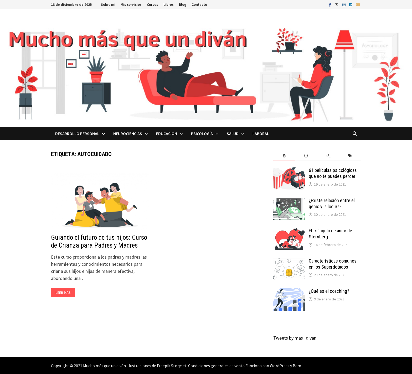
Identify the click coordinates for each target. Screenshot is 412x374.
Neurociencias (127, 133)
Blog (182, 4)
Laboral (261, 133)
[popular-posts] (284, 156)
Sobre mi (108, 4)
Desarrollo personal (77, 133)
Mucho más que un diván (104, 365)
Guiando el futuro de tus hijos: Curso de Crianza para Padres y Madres (99, 241)
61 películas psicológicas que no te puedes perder (333, 173)
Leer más (63, 292)
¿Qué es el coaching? (329, 291)
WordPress (279, 365)
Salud (233, 133)
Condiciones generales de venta (216, 365)
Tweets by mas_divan (294, 338)
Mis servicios (131, 4)
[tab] (284, 156)
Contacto (199, 4)
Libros (168, 4)
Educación (166, 133)
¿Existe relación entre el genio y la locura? (332, 203)
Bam (297, 365)
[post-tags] (350, 156)
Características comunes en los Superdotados (333, 264)
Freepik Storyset (172, 365)
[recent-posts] (306, 156)
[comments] (328, 156)
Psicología (202, 133)
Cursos (152, 4)
